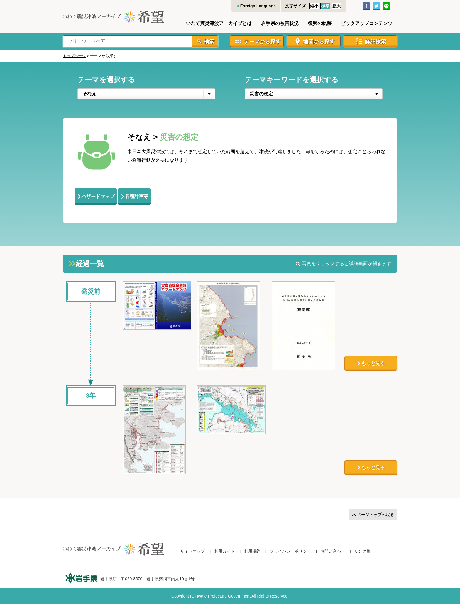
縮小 (314, 6)
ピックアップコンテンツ (367, 23)
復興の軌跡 (320, 23)
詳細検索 (375, 42)
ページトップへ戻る (375, 514)
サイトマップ (192, 551)
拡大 (336, 6)
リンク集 (362, 551)
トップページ (74, 56)
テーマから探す (262, 42)
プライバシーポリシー (290, 551)
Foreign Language (258, 6)
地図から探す (319, 42)
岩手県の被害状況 (280, 23)
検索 (209, 42)
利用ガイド (224, 551)
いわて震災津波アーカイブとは (219, 23)
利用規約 (252, 551)
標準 (325, 6)
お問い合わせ (332, 551)
